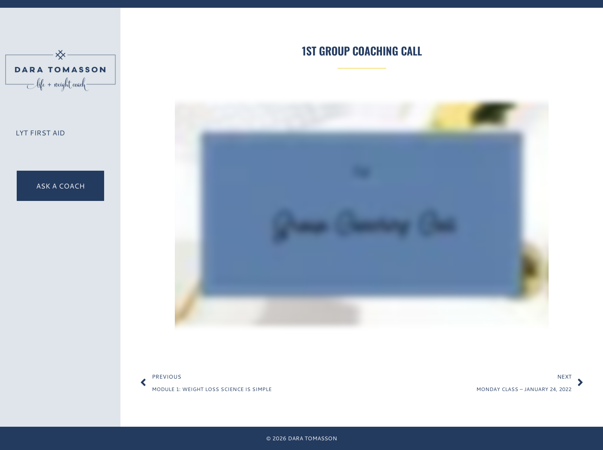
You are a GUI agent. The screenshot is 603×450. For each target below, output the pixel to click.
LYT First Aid (40, 133)
